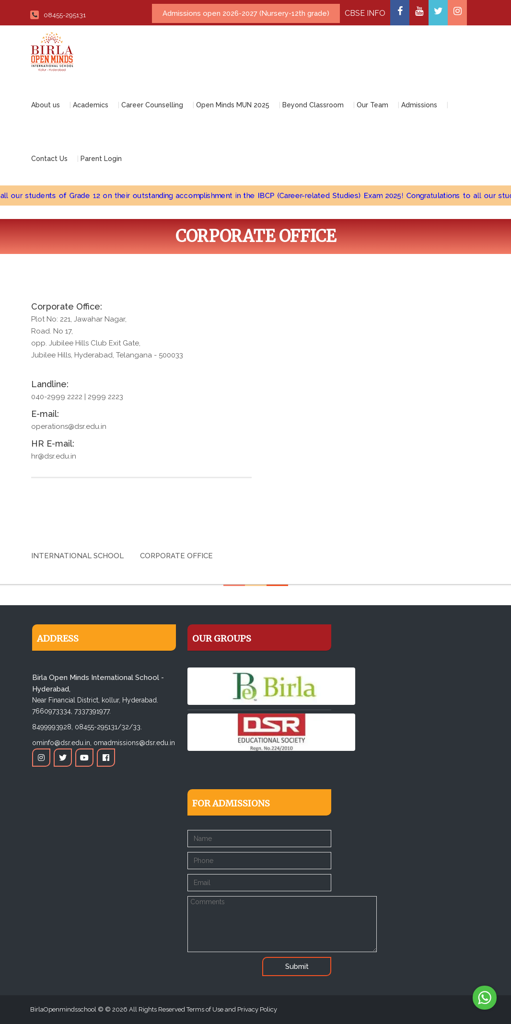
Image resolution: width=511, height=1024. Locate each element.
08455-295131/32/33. (108, 727)
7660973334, (52, 711)
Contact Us (49, 158)
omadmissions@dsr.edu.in (134, 743)
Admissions (419, 105)
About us (45, 105)
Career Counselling (152, 105)
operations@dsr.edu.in (68, 426)
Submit (297, 966)
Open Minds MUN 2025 (232, 105)
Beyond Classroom (313, 105)
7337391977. (92, 711)
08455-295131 (58, 15)
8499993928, (52, 727)
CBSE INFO (365, 13)
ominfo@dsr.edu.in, (62, 743)
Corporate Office (176, 556)
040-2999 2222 (56, 396)
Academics (90, 105)
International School (77, 556)
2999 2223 (105, 396)
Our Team (372, 105)
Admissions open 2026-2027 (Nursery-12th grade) (246, 13)
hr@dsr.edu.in (53, 456)
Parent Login (101, 158)
